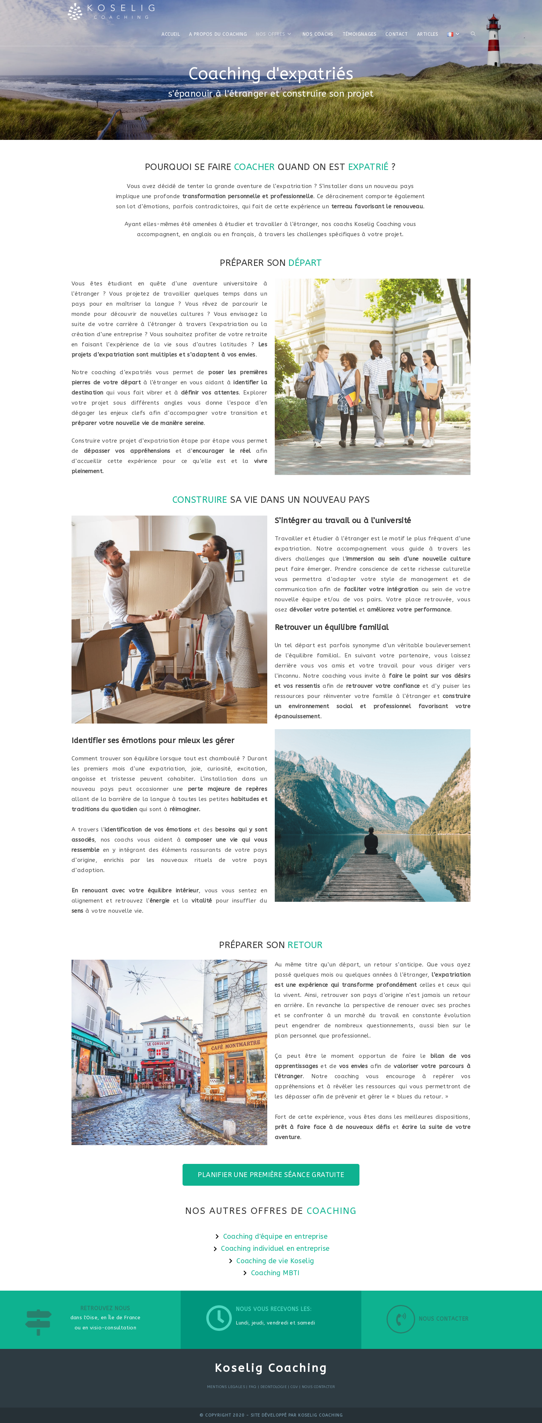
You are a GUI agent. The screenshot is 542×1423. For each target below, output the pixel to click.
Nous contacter (444, 1319)
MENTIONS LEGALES (226, 1387)
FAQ (252, 1387)
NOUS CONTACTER (318, 1387)
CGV (294, 1387)
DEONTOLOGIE (273, 1387)
